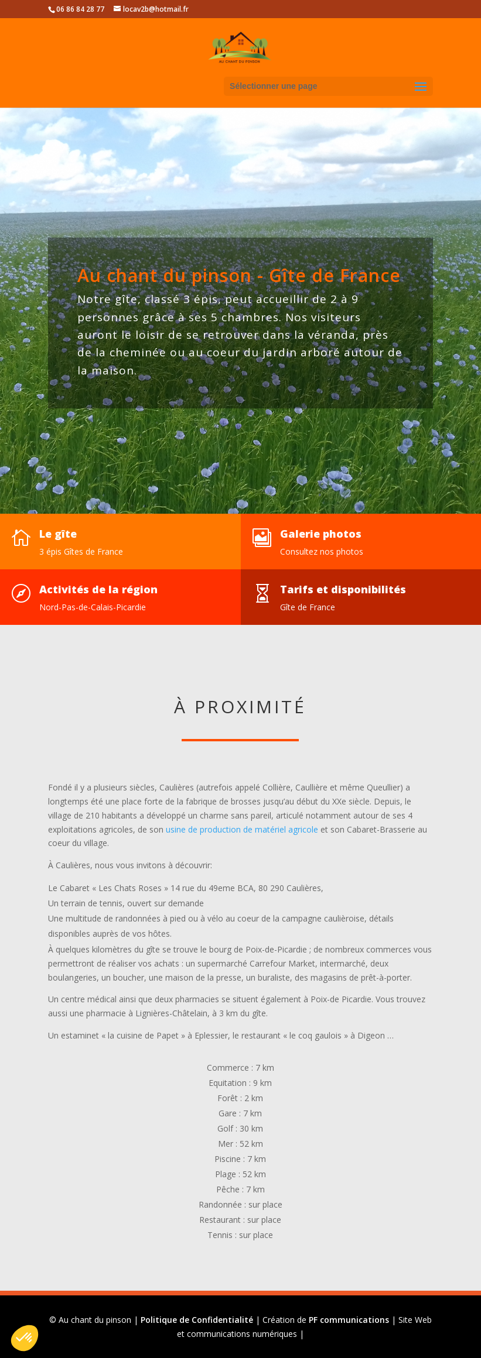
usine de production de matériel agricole (242, 829)
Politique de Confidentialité (197, 1319)
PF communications (349, 1319)
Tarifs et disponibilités (343, 589)
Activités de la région (98, 589)
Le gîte (58, 534)
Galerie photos (320, 534)
